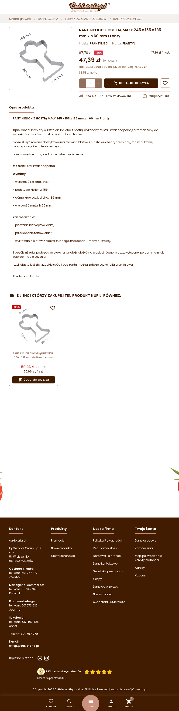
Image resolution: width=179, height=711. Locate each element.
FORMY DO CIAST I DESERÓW (86, 19)
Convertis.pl (139, 689)
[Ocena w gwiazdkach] (98, 671)
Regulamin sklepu (106, 548)
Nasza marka (102, 594)
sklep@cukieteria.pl (24, 646)
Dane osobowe (145, 540)
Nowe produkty (61, 548)
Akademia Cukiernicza (109, 602)
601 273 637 (29, 605)
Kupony (140, 575)
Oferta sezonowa (63, 556)
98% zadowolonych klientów (63, 671)
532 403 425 (30, 622)
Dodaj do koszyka (131, 83)
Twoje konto (145, 528)
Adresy (140, 568)
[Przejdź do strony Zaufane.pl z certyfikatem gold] (41, 672)
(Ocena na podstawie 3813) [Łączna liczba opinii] (52, 678)
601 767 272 (29, 573)
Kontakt (16, 528)
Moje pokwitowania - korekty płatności (150, 558)
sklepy (97, 579)
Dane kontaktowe (105, 563)
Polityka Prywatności (107, 540)
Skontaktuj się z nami (108, 571)
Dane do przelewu (105, 587)
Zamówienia (144, 548)
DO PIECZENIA (48, 19)
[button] (111, 703)
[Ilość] (90, 83)
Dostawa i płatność (107, 556)
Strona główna (20, 19)
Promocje (57, 540)
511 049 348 (29, 589)
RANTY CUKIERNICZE (127, 19)
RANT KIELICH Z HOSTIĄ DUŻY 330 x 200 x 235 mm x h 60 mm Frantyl (34, 355)
